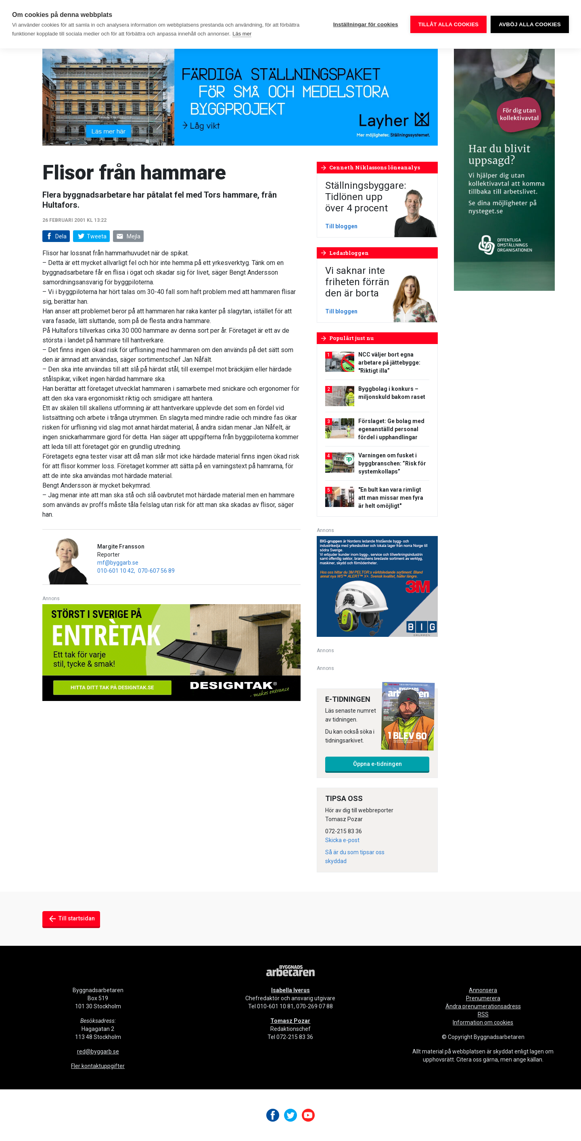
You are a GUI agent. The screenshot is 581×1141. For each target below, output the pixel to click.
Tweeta (91, 236)
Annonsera (483, 990)
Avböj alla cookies (530, 24)
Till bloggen (341, 226)
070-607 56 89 (156, 570)
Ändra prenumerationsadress (483, 1006)
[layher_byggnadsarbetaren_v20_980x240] (240, 96)
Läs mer (241, 34)
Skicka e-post (342, 840)
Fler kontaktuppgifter (98, 1066)
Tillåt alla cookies (448, 24)
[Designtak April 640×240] (171, 652)
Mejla (128, 237)
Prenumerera (483, 998)
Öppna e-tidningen (377, 764)
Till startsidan (71, 919)
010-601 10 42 (115, 570)
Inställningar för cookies (365, 24)
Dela (55, 236)
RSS (483, 1014)
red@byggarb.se (98, 1051)
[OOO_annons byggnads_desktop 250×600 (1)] (504, 169)
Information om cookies (483, 1022)
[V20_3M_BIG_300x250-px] (377, 586)
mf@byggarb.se (117, 562)
